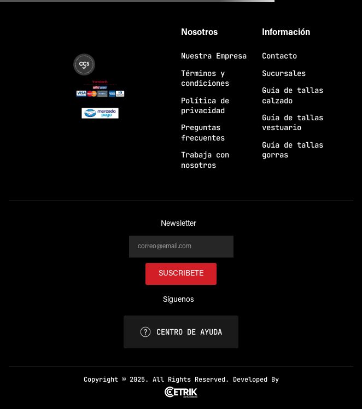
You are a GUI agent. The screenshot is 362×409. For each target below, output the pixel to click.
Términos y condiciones (205, 78)
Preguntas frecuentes (203, 132)
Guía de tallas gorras (292, 150)
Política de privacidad (205, 105)
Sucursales (284, 73)
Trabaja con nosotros (205, 160)
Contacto (279, 56)
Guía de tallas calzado (292, 95)
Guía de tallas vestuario (292, 122)
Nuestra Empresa (214, 56)
